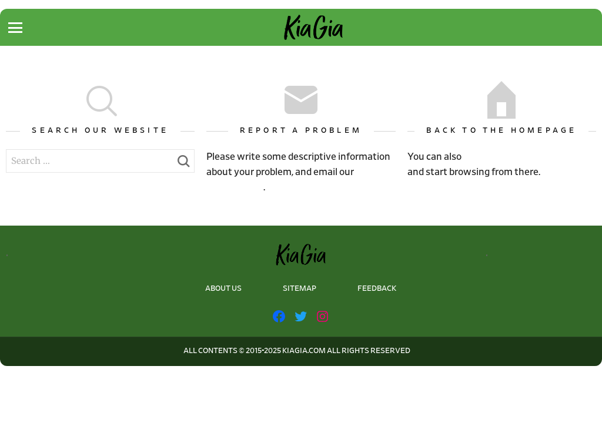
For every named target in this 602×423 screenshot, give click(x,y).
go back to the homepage (528, 157)
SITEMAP (299, 289)
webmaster (234, 187)
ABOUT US (223, 289)
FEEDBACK (376, 289)
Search (183, 164)
